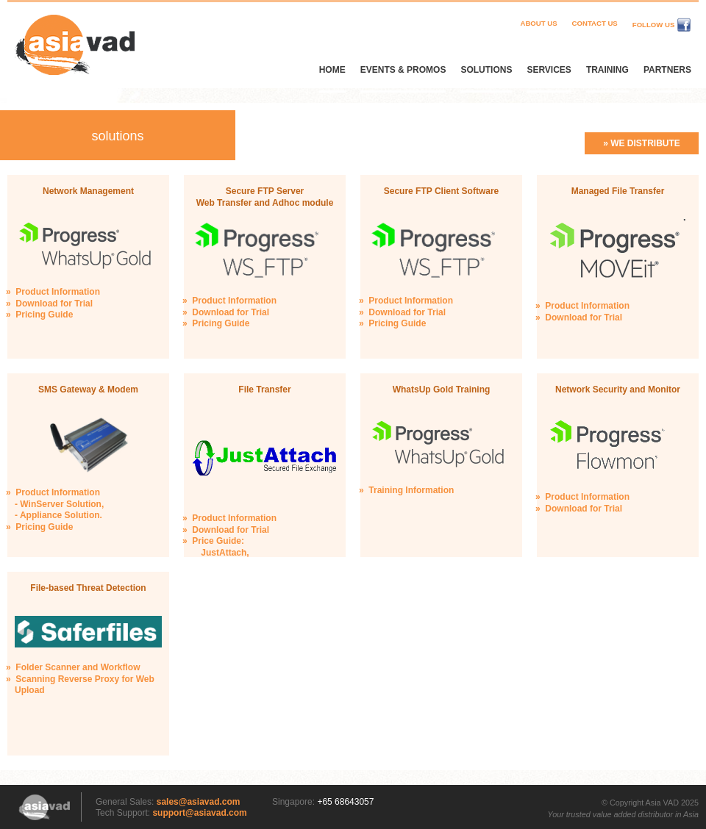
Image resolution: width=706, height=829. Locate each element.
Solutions (486, 70)
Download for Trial (54, 303)
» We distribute (641, 143)
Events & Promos (403, 70)
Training (607, 70)
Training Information (411, 490)
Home (332, 70)
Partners (667, 70)
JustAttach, (225, 553)
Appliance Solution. (61, 515)
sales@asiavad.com (198, 802)
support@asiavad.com (199, 813)
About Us (538, 23)
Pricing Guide (44, 314)
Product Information (57, 292)
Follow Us (661, 25)
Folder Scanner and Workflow (77, 667)
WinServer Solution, (62, 504)
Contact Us (595, 23)
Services (549, 70)
